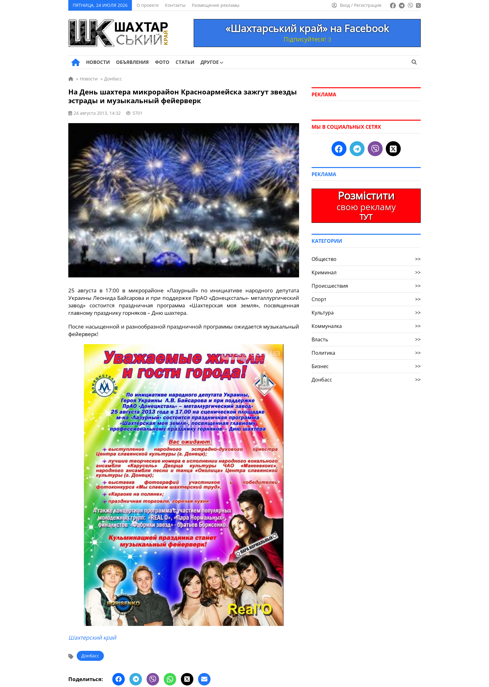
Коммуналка (366, 326)
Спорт (366, 299)
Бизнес (366, 366)
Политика (366, 353)
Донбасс (90, 656)
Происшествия (366, 286)
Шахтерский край (92, 637)
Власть (366, 339)
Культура (366, 312)
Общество (366, 259)
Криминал (366, 272)
